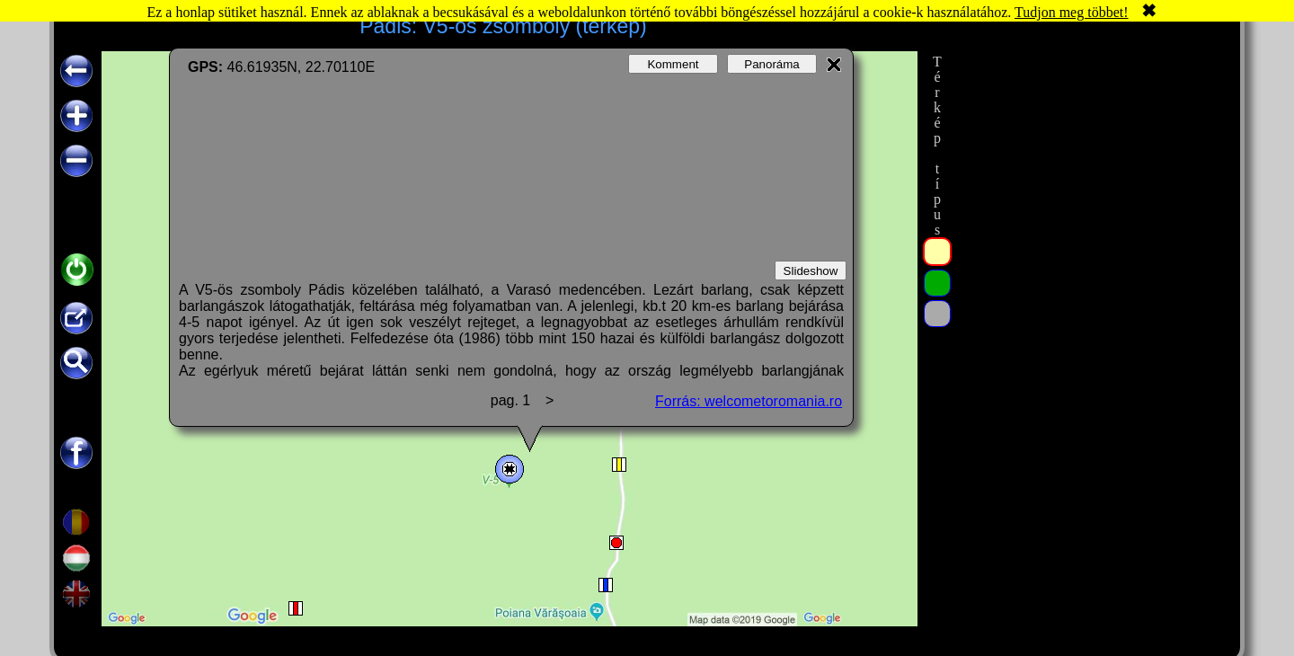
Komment (672, 64)
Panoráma (772, 64)
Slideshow (811, 271)
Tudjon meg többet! (1072, 12)
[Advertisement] (1090, 320)
